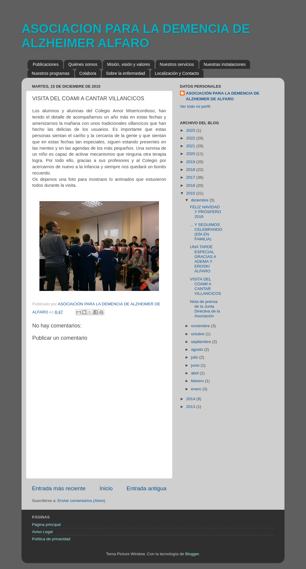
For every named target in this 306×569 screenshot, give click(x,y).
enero (196, 389)
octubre (198, 334)
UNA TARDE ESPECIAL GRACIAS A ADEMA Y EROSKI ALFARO (203, 259)
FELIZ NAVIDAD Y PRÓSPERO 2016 (205, 212)
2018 (191, 169)
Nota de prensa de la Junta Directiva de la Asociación (205, 308)
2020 (191, 153)
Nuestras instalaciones (225, 64)
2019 (191, 162)
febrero (198, 381)
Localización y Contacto (177, 73)
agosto (197, 349)
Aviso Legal (42, 531)
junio (196, 365)
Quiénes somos (82, 64)
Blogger (192, 554)
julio (195, 357)
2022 (191, 138)
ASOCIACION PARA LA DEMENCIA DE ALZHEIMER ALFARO (136, 36)
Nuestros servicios (177, 64)
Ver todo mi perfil (195, 106)
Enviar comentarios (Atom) (81, 500)
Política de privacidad (51, 539)
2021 (191, 146)
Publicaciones (46, 64)
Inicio (106, 488)
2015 (191, 193)
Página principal (46, 524)
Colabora (87, 73)
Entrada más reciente (59, 488)
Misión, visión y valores (128, 64)
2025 (191, 130)
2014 (191, 399)
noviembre (201, 326)
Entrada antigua (146, 488)
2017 (191, 177)
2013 (191, 406)
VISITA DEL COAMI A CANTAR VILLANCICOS (205, 286)
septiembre (201, 341)
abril (195, 373)
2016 (191, 185)
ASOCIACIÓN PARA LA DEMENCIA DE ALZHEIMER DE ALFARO (222, 96)
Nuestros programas (51, 73)
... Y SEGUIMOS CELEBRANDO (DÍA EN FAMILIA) (206, 232)
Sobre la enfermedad (125, 73)
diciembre (200, 200)
